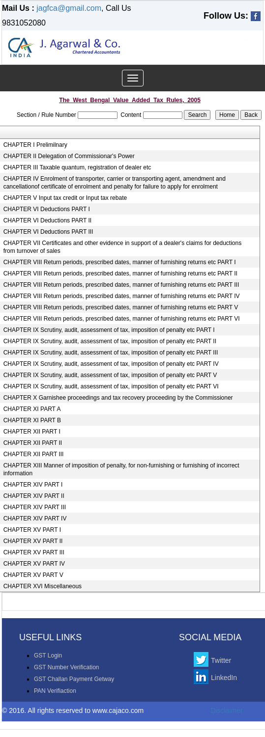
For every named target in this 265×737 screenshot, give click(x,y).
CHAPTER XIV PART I (33, 484)
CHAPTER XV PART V (33, 575)
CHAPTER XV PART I (32, 529)
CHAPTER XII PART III (33, 454)
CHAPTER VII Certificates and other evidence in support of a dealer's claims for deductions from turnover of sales (122, 247)
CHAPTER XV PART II (33, 541)
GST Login (48, 655)
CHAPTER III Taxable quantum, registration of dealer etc (77, 167)
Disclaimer (226, 710)
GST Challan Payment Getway (74, 679)
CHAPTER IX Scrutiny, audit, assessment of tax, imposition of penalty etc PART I (109, 330)
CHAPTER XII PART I (31, 431)
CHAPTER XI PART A (32, 409)
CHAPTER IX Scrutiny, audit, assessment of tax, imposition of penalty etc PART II (109, 341)
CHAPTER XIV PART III (34, 507)
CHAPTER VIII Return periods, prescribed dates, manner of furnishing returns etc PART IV (121, 296)
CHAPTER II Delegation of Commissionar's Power (69, 156)
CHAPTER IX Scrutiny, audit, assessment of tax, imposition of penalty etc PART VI (111, 386)
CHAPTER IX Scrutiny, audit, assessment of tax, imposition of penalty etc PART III (110, 352)
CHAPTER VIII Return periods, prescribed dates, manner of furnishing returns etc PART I (119, 262)
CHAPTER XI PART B (32, 420)
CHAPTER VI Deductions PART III (48, 231)
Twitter (221, 660)
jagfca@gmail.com (68, 8)
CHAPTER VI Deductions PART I (46, 209)
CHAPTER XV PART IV (34, 563)
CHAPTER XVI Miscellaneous (42, 586)
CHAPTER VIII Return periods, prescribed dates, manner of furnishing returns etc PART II (120, 273)
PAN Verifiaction (55, 690)
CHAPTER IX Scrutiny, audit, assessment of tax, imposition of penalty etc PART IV (111, 363)
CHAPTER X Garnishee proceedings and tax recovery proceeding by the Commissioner (118, 397)
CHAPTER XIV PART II (33, 495)
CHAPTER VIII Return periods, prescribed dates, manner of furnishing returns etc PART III (121, 284)
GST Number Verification (66, 667)
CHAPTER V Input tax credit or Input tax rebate (65, 197)
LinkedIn (224, 678)
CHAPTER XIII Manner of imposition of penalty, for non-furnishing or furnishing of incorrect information (121, 469)
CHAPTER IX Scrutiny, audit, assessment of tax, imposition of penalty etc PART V (110, 375)
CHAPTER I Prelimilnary (35, 144)
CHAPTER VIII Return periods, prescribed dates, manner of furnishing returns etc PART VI (121, 318)
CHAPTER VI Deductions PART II (47, 220)
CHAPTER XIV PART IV (35, 518)
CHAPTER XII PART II (32, 442)
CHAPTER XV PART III (33, 552)
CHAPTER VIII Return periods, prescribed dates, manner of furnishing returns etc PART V (120, 307)
